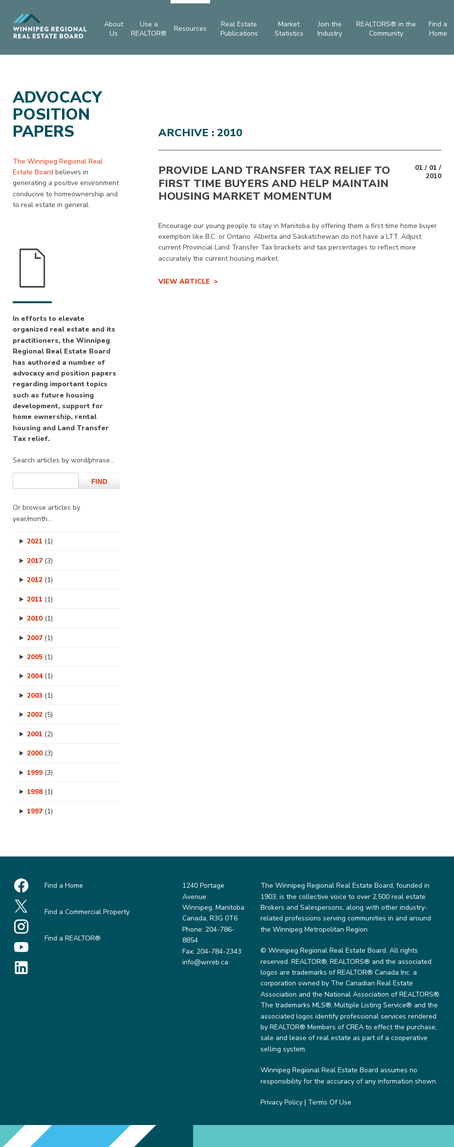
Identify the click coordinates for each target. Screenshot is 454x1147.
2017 (40, 560)
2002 (40, 714)
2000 (40, 753)
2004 (40, 676)
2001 (40, 734)
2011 (40, 599)
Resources (190, 28)
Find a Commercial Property (87, 912)
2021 (40, 541)
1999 (40, 772)
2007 (40, 638)
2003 (40, 695)
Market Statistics (289, 29)
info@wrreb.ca (205, 962)
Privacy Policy (281, 1102)
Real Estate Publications (239, 29)
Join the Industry (329, 29)
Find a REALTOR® (72, 938)
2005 (40, 657)
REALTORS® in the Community (386, 29)
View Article (184, 281)
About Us (113, 29)
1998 (40, 791)
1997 (40, 811)
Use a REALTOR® (149, 29)
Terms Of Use (329, 1102)
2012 (40, 579)
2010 (40, 618)
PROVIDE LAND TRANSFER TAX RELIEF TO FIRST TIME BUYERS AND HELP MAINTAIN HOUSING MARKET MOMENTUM (274, 183)
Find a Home (63, 885)
